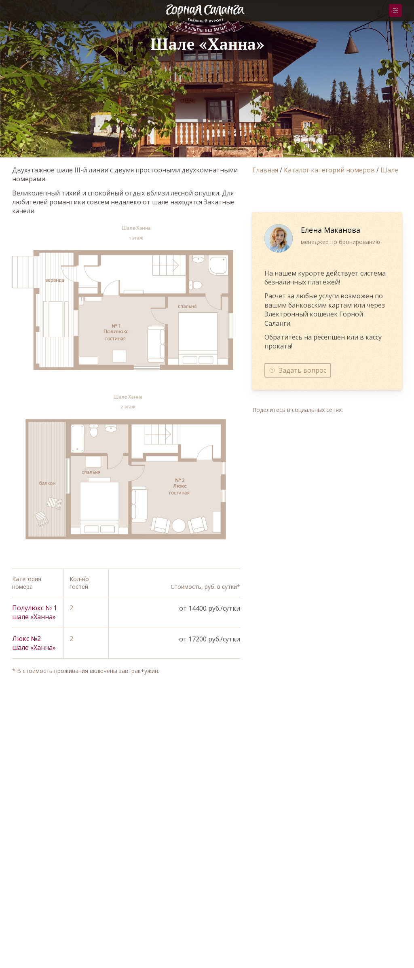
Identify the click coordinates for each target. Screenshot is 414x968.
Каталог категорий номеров (329, 170)
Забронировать (395, 10)
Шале (389, 170)
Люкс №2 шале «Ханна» (34, 643)
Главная (265, 170)
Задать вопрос (302, 370)
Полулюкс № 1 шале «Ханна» (34, 612)
